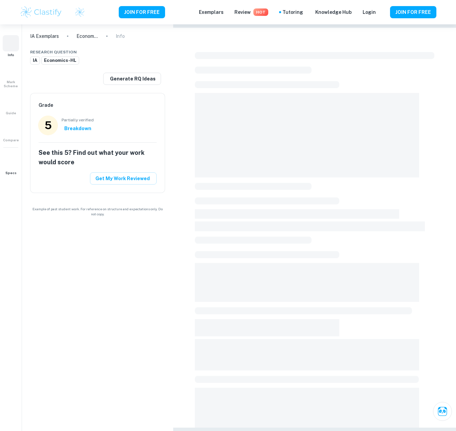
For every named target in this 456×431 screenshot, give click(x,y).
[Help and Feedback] (383, 12)
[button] (10, 45)
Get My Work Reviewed (122, 178)
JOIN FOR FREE (142, 12)
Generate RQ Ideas (133, 78)
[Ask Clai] (442, 411)
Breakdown (77, 128)
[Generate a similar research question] (132, 79)
